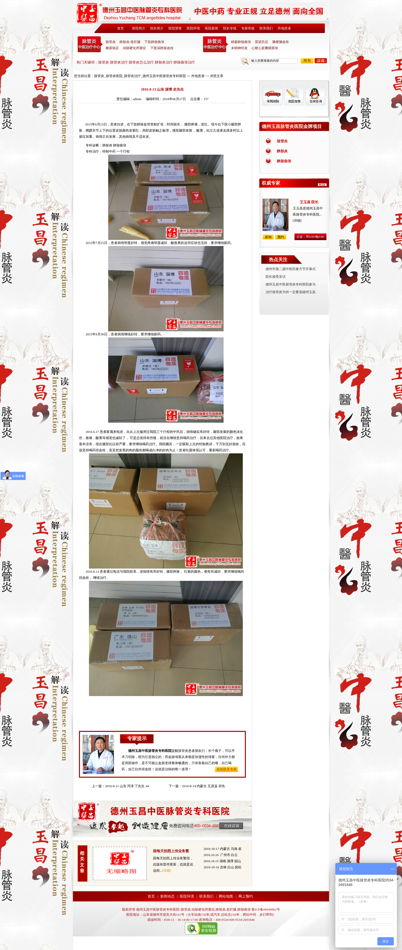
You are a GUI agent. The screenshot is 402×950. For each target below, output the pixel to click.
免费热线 (294, 111)
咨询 (321, 60)
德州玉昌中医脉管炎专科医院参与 (291, 284)
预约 (280, 237)
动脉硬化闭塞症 (134, 48)
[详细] (166, 870)
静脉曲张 (284, 161)
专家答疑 (248, 28)
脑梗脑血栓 (280, 42)
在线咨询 (315, 95)
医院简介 (138, 28)
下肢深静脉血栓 (162, 48)
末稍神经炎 (215, 44)
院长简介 (157, 28)
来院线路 (273, 95)
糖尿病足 (112, 48)
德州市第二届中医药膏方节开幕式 (291, 269)
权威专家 (271, 183)
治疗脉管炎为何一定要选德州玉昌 (291, 292)
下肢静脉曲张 (154, 42)
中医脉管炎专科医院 (90, 44)
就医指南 (294, 95)
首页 (120, 28)
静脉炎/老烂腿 (129, 42)
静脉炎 (107, 145)
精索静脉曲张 (241, 42)
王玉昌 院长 (309, 202)
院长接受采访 (276, 277)
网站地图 (226, 896)
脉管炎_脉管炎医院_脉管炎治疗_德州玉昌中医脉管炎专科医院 (140, 76)
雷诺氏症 (261, 42)
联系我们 (266, 28)
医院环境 (193, 28)
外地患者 (284, 28)
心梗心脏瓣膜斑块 (265, 48)
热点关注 (278, 259)
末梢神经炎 (239, 48)
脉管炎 (111, 42)
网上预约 (245, 896)
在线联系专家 (227, 769)
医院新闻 (211, 28)
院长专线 (229, 28)
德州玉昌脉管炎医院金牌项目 (292, 126)
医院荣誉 (175, 28)
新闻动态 (167, 896)
